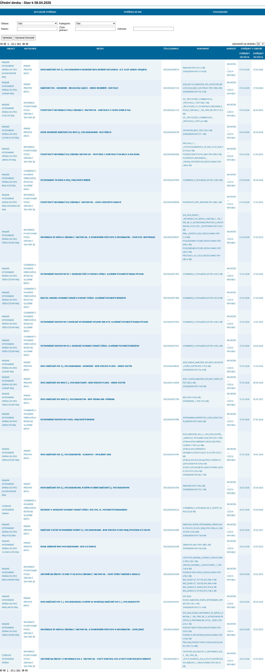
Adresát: (122, 28)
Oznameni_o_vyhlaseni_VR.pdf (198, 180)
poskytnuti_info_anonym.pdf (198, 202)
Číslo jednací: (63, 28)
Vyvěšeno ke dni (133, 11)
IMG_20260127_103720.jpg (195, 583)
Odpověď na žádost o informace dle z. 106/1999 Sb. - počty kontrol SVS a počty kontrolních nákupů (95, 659)
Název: (5, 28)
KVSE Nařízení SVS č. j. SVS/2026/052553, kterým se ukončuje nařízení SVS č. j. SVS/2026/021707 (90, 602)
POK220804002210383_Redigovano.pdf (202, 248)
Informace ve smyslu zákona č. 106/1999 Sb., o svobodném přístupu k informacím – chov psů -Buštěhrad (97, 237)
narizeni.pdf (189, 67)
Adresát (231, 48)
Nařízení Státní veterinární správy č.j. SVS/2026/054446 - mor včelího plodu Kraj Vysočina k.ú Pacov (95, 530)
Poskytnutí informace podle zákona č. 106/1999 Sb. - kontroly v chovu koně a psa (85, 110)
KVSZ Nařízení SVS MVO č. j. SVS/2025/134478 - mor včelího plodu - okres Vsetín (82, 382)
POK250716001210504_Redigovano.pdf (202, 627)
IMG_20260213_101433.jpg (195, 590)
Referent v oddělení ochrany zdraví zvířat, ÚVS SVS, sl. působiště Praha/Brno (83, 509)
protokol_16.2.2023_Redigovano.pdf (201, 255)
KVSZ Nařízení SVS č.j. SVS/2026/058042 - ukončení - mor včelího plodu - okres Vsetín (86, 366)
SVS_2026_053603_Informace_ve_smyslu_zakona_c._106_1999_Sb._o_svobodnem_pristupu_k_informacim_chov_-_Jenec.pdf (203, 617)
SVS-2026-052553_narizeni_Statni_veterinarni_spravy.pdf (203, 600)
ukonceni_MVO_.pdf (193, 130)
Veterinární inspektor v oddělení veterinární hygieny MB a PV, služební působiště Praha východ (94, 322)
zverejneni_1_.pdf (192, 401)
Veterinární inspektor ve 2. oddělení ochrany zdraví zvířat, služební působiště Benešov (89, 346)
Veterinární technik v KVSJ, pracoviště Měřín (65, 180)
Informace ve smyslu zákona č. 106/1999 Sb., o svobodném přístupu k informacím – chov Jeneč (92, 629)
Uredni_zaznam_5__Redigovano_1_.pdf (202, 565)
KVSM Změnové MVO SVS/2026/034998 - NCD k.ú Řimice (68, 546)
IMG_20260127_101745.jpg (195, 579)
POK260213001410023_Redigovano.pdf (202, 572)
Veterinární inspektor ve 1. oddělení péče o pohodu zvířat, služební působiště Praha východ (92, 274)
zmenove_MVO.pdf (192, 544)
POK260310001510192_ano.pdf (198, 154)
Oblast (11, 48)
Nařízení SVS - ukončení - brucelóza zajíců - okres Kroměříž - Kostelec (79, 88)
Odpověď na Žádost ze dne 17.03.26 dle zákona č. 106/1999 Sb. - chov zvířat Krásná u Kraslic (90, 574)
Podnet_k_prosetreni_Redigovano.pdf (202, 635)
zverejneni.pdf (190, 71)
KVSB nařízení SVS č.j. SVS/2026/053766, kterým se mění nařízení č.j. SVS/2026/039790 (84, 487)
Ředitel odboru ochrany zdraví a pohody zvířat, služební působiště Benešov (83, 298)
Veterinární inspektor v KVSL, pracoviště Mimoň (67, 419)
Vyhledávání (220, 11)
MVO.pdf (187, 397)
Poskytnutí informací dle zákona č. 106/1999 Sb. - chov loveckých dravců (80, 202)
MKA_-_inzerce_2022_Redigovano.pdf (201, 233)
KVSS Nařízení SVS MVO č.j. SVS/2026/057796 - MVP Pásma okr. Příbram (77, 399)
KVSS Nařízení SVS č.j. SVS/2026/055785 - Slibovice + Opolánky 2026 (75, 454)
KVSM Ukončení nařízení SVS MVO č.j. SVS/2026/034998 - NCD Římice (75, 132)
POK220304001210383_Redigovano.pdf (202, 241)
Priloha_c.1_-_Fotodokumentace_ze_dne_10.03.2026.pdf (203, 147)
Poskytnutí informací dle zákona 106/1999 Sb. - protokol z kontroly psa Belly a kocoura (89, 154)
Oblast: (5, 23)
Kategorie (30, 48)
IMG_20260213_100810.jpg (195, 587)
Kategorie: (64, 23)
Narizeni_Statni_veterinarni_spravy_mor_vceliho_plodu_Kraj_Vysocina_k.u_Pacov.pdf (203, 528)
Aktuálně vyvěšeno (45, 11)
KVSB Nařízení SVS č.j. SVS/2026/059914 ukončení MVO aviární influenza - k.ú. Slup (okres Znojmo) (93, 69)
